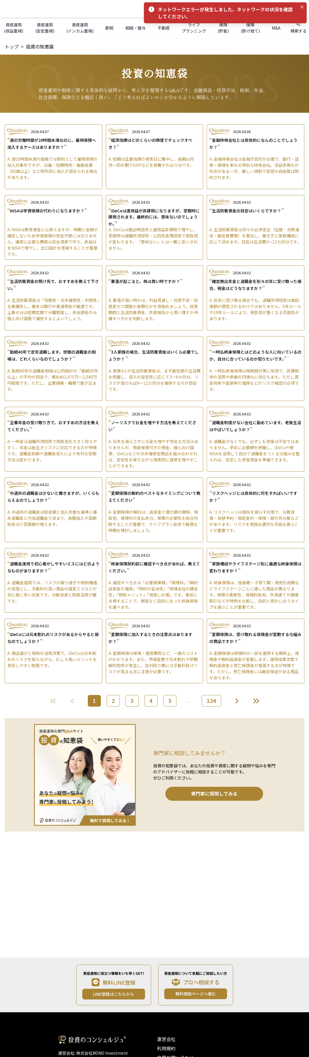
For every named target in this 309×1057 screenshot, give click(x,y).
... (189, 700)
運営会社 (166, 1038)
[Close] (302, 6)
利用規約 (166, 1048)
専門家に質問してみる (214, 793)
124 (211, 700)
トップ (12, 46)
